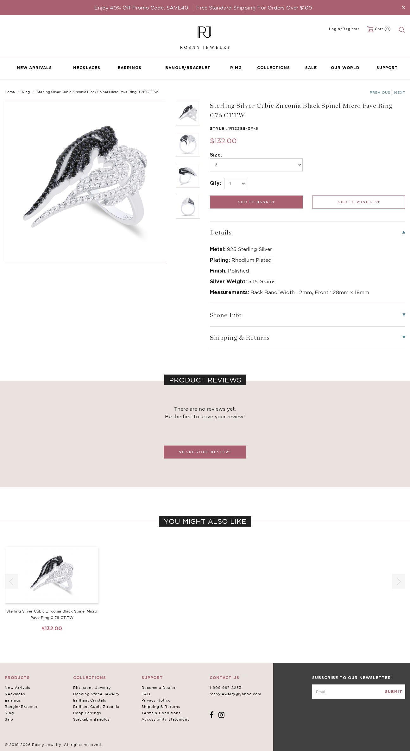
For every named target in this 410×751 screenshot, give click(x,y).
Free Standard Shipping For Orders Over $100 (254, 7)
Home (10, 92)
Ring (236, 68)
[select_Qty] (235, 183)
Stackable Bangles (91, 719)
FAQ (146, 694)
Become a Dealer (159, 688)
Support (387, 68)
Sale (311, 68)
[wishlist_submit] (358, 202)
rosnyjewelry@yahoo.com (235, 694)
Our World (345, 68)
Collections (273, 68)
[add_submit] (256, 202)
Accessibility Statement (165, 719)
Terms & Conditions (161, 713)
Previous (380, 92)
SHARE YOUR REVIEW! (205, 452)
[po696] (256, 164)
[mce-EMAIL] (358, 691)
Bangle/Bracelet (188, 68)
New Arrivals (34, 68)
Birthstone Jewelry (92, 688)
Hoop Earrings (87, 713)
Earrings (130, 68)
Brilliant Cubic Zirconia (96, 707)
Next (399, 92)
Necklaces (86, 68)
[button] (398, 581)
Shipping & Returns (161, 707)
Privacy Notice (156, 700)
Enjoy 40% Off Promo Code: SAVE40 (141, 7)
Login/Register (344, 29)
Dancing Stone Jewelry (96, 694)
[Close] (403, 7)
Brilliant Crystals (89, 700)
